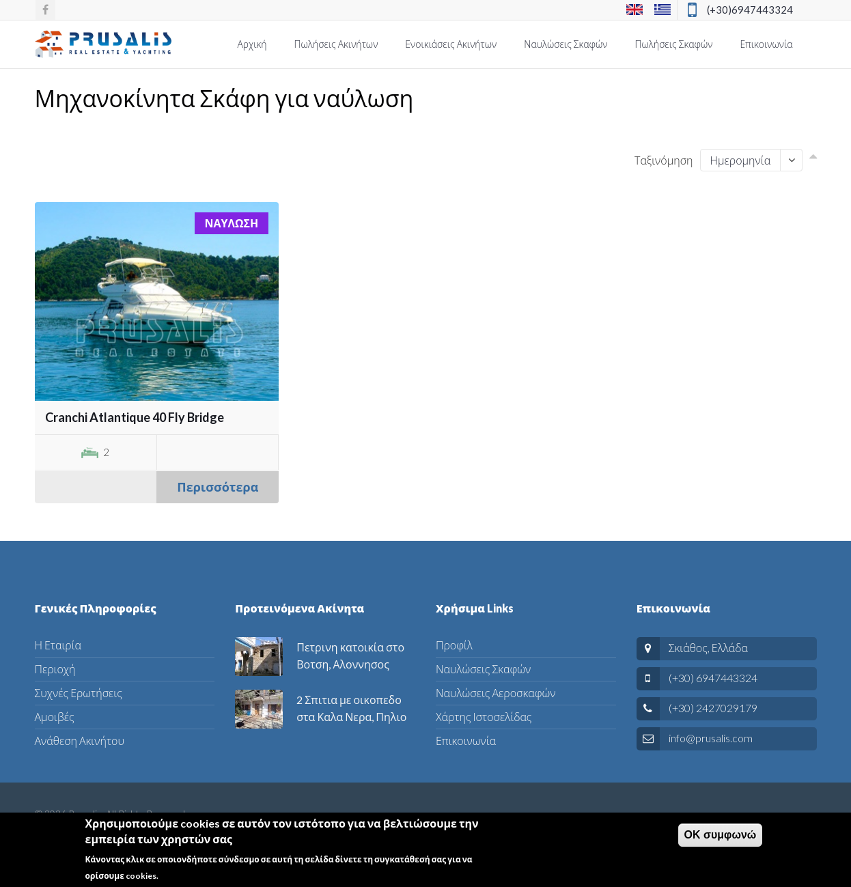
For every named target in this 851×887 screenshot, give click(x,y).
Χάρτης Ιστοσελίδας (483, 716)
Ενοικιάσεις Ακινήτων (451, 44)
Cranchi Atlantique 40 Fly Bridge (134, 417)
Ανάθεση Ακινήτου (79, 740)
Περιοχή (55, 668)
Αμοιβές (54, 716)
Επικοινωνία (766, 44)
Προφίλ (454, 644)
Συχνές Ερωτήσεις (78, 692)
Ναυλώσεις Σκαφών (565, 44)
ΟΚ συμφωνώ (720, 838)
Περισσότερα (217, 486)
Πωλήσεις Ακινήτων (336, 44)
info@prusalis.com (711, 737)
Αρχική (251, 44)
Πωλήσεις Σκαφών (674, 44)
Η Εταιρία (58, 644)
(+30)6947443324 (750, 9)
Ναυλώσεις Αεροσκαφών (495, 692)
